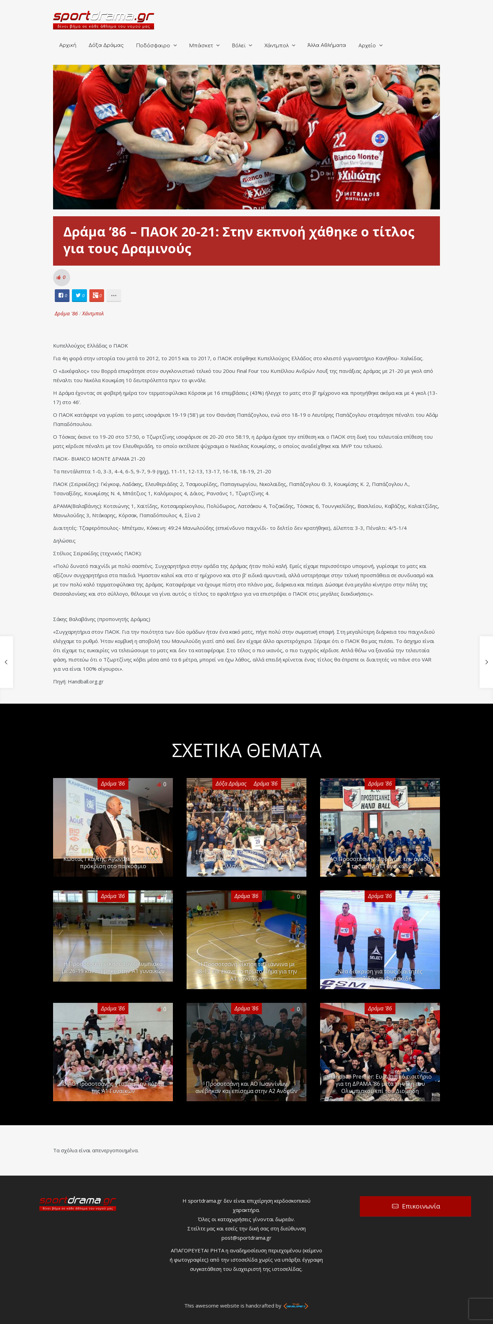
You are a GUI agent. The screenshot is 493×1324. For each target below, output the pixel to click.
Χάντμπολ (276, 45)
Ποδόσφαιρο (153, 45)
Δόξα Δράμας (106, 45)
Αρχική (67, 45)
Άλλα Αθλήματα (326, 45)
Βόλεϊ (238, 45)
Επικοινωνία (421, 1206)
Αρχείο (367, 45)
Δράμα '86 (66, 313)
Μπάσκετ (201, 45)
